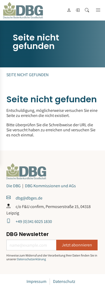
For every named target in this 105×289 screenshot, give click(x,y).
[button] (98, 10)
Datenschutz (64, 281)
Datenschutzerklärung (31, 259)
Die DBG (13, 186)
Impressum (36, 281)
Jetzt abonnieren (77, 245)
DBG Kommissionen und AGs (50, 186)
